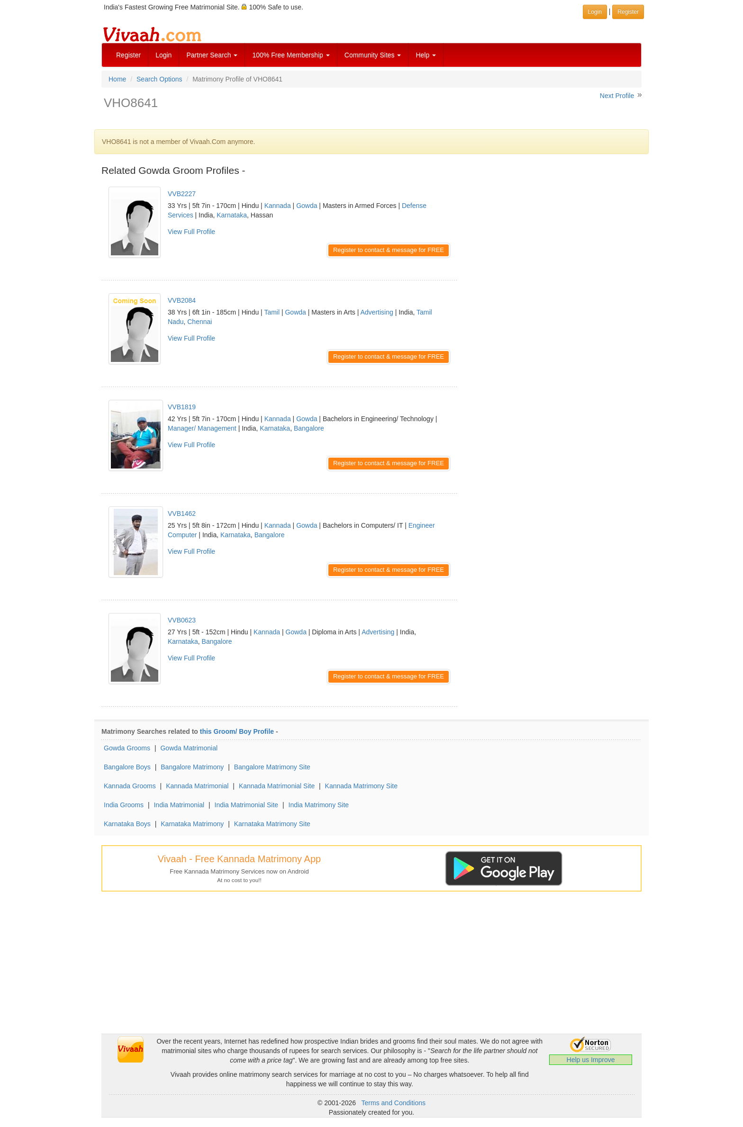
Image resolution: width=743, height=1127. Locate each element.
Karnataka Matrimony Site (272, 824)
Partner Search (211, 55)
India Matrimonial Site (247, 805)
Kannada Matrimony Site (361, 786)
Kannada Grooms (130, 786)
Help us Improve (591, 1060)
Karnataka (232, 215)
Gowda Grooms (127, 748)
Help (426, 55)
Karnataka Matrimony (192, 824)
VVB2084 (182, 300)
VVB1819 (182, 407)
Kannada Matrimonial (197, 786)
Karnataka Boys (127, 824)
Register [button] (628, 12)
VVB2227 (182, 194)
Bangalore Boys (127, 767)
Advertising (376, 312)
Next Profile (617, 95)
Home (117, 79)
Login (163, 55)
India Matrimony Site (319, 805)
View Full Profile (191, 231)
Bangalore (309, 428)
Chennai (199, 321)
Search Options (159, 79)
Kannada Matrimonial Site (277, 786)
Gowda (306, 205)
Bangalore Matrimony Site (272, 767)
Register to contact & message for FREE (388, 249)
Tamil (272, 312)
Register (128, 55)
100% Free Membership (290, 55)
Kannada (277, 205)
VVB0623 (182, 620)
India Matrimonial (179, 805)
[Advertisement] (556, 244)
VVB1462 (182, 513)
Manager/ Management (202, 428)
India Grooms (124, 805)
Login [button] (595, 12)
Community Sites (372, 55)
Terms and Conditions (394, 1103)
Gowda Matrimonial (188, 748)
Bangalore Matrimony (192, 767)
